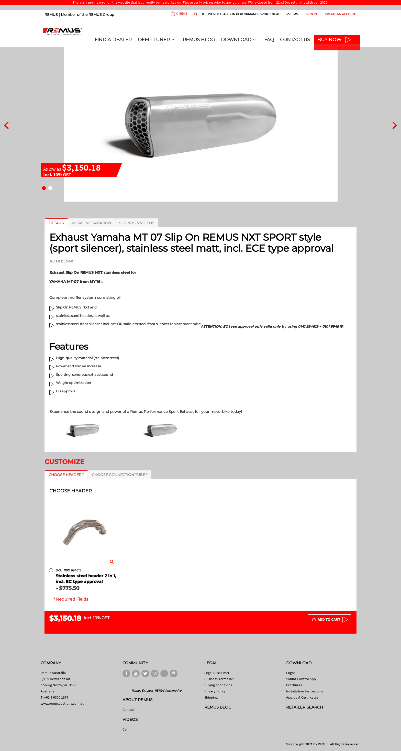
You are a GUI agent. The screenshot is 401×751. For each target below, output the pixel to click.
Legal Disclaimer (216, 672)
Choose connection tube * (119, 474)
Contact (128, 709)
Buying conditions (218, 685)
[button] (44, 188)
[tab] (56, 223)
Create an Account (341, 14)
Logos (290, 672)
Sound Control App (301, 679)
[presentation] (6, 124)
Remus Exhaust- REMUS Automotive (156, 690)
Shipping (211, 697)
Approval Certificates (302, 697)
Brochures (294, 685)
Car (125, 729)
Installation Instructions (305, 691)
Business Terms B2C (219, 679)
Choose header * (66, 474)
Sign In (311, 14)
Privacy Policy (215, 691)
